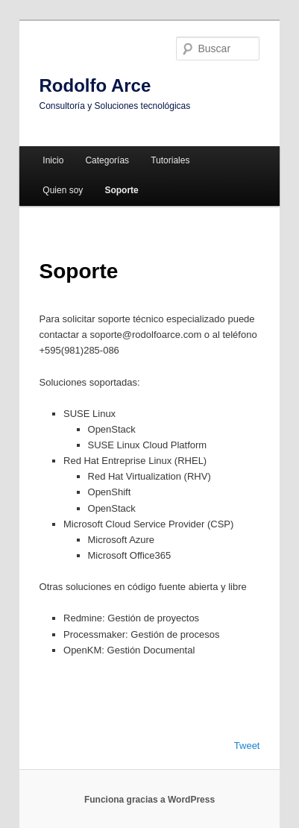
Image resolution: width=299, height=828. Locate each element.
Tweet (247, 745)
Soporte (121, 190)
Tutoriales (170, 160)
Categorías (107, 160)
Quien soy (63, 190)
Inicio (53, 160)
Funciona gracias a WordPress (149, 799)
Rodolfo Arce (95, 85)
